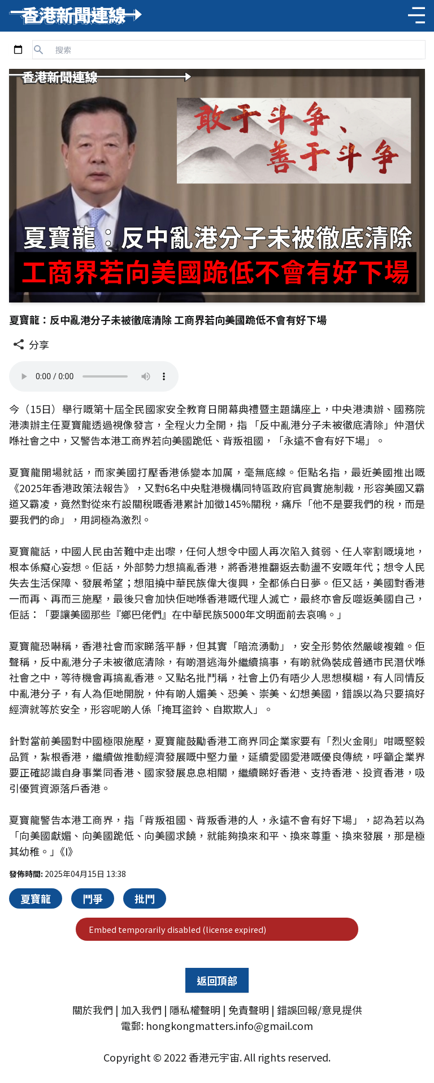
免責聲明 (248, 1009)
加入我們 (141, 1009)
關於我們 (92, 1009)
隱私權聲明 (195, 1009)
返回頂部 (217, 980)
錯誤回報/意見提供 (319, 1009)
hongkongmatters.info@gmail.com (229, 1025)
